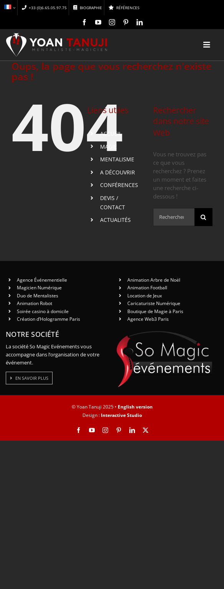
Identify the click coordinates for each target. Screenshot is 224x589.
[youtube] (98, 22)
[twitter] (145, 430)
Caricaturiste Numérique (153, 303)
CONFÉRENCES (119, 185)
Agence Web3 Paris (148, 319)
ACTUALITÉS (115, 219)
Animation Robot (34, 303)
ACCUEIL (111, 133)
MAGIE (108, 146)
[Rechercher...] (173, 217)
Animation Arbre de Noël (153, 280)
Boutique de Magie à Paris (155, 311)
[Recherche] (203, 217)
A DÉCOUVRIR (117, 172)
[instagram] (112, 22)
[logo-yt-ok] (57, 35)
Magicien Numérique (39, 287)
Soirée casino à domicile (43, 311)
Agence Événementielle (42, 280)
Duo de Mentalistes (37, 295)
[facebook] (84, 22)
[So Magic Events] (164, 333)
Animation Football (147, 287)
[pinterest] (126, 22)
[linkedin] (140, 22)
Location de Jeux (144, 295)
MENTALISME (117, 159)
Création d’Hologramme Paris (48, 319)
